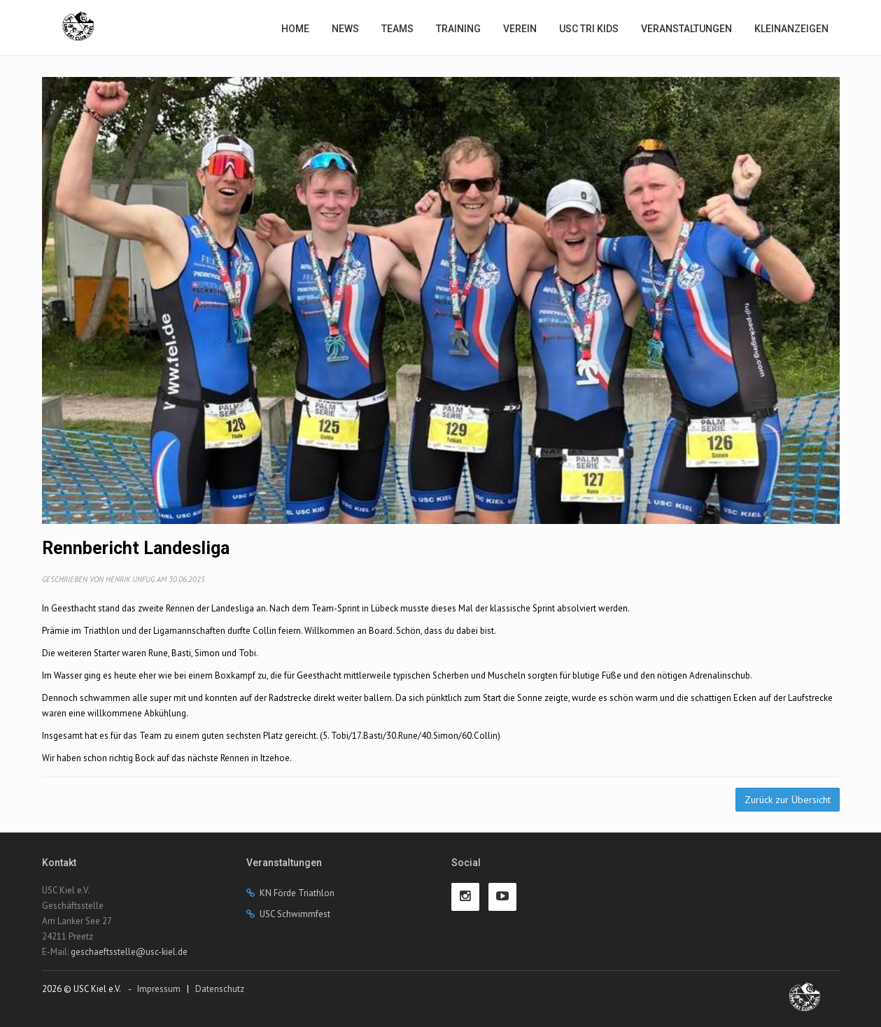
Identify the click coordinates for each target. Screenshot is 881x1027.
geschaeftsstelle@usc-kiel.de (129, 952)
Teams (397, 28)
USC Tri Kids (589, 28)
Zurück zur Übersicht (788, 799)
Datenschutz (219, 989)
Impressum (159, 989)
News (345, 28)
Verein (520, 28)
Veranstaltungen (686, 28)
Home (295, 28)
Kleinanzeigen (791, 28)
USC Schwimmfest (295, 914)
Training (458, 28)
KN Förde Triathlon (297, 893)
